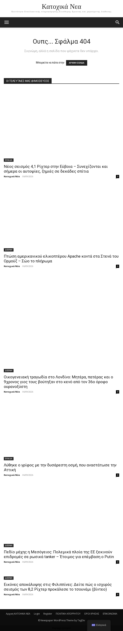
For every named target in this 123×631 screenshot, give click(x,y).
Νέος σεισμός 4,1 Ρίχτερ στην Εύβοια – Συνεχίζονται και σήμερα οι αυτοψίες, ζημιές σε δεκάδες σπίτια (56, 169)
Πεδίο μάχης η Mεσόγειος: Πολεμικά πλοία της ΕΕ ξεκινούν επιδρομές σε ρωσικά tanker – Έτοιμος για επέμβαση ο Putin (59, 554)
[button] (117, 22)
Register (47, 613)
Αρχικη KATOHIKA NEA (18, 613)
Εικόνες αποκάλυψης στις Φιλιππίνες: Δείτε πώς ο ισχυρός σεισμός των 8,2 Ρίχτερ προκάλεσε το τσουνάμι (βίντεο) (58, 587)
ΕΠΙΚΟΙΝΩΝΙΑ (110, 613)
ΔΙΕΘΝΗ (8, 249)
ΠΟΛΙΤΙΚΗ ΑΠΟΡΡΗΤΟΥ (68, 613)
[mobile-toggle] (6, 22)
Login (37, 613)
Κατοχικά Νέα (12, 176)
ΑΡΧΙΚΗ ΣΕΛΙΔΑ (76, 63)
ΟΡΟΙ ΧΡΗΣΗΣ (91, 613)
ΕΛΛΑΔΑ (8, 160)
